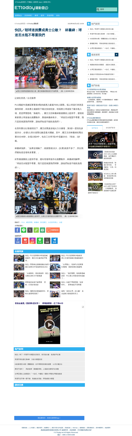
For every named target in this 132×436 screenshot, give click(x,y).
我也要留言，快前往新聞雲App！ (49, 418)
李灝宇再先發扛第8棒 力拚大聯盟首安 (28, 359)
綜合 (58, 15)
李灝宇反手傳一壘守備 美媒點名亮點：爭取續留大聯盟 (34, 378)
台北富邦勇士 (53, 222)
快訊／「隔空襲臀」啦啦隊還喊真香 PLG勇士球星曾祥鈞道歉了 (73, 275)
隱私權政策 (90, 427)
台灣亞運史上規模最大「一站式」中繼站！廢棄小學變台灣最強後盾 (38, 374)
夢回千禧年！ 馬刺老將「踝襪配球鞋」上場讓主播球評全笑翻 (37, 369)
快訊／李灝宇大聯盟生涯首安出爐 (101, 29)
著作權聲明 (99, 427)
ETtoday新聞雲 (20, 2)
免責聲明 (107, 427)
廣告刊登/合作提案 (57, 427)
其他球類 (50, 15)
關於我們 (39, 427)
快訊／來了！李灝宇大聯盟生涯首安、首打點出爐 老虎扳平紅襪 (37, 354)
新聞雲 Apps (37, 2)
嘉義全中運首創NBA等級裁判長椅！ (102, 74)
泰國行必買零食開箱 (94, 97)
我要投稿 (24, 427)
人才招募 (32, 427)
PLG (23, 222)
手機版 (29, 2)
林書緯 (36, 222)
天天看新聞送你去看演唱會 (96, 89)
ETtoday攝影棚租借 (94, 118)
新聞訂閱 (47, 2)
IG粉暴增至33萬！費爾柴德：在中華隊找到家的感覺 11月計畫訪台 (38, 364)
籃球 (42, 15)
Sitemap (75, 427)
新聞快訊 (18, 15)
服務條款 (82, 427)
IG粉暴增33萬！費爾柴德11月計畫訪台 (103, 39)
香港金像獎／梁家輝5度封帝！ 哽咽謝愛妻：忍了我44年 (39, 303)
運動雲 (33, 8)
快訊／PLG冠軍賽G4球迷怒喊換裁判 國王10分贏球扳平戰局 (36, 258)
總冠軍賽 (29, 222)
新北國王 (43, 222)
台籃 (60, 222)
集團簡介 (47, 427)
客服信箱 (67, 427)
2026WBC (28, 15)
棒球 (36, 15)
